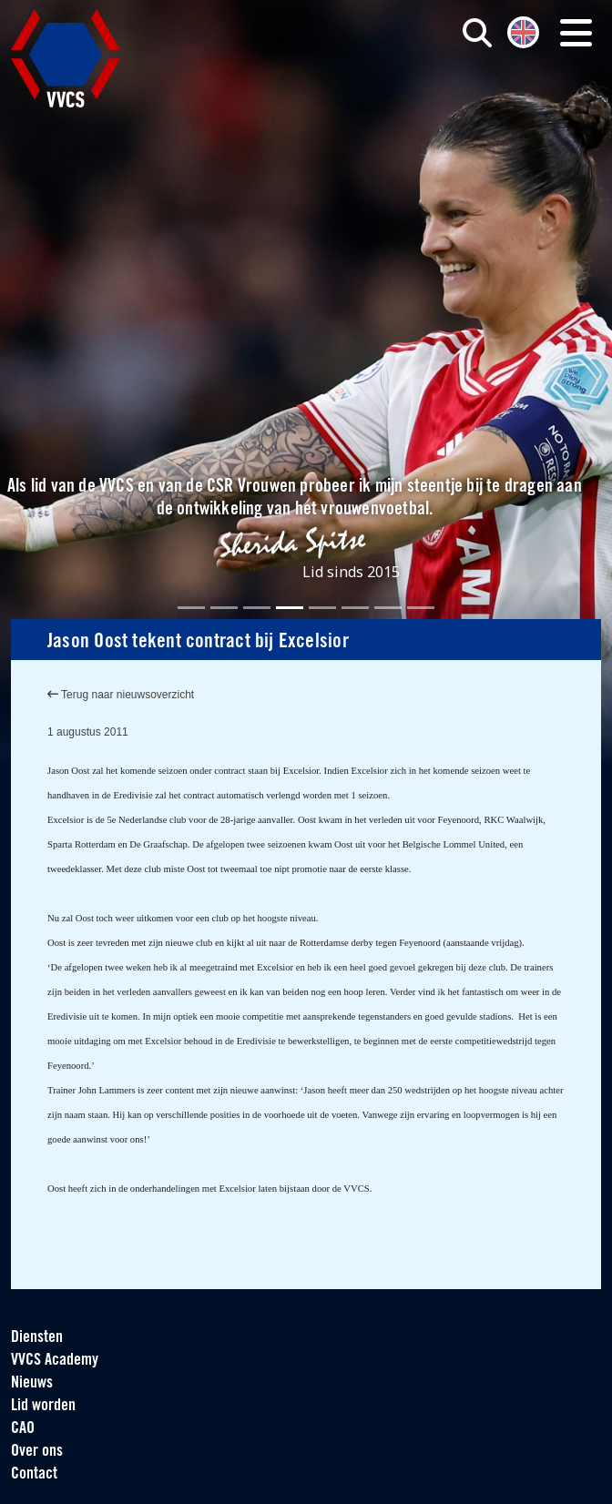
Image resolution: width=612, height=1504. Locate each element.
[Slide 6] (355, 607)
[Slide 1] (191, 607)
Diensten (37, 1337)
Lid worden (43, 1406)
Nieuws (32, 1383)
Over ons (37, 1451)
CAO (23, 1429)
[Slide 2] (224, 607)
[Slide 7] (388, 607)
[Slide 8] (420, 607)
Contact (34, 1474)
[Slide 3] (256, 607)
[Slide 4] (289, 607)
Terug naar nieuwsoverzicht (120, 694)
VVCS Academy (54, 1360)
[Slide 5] (322, 607)
